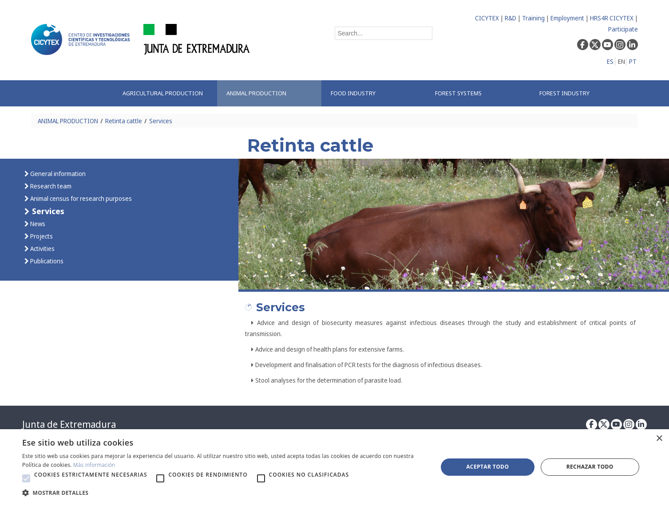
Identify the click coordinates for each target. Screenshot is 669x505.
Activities (42, 248)
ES (610, 61)
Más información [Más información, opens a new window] (94, 465)
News (37, 223)
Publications (46, 261)
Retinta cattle (123, 121)
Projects (41, 236)
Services (160, 121)
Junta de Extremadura (69, 424)
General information (57, 173)
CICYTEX (487, 18)
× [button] (659, 438)
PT (633, 61)
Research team (50, 186)
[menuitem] (165, 93)
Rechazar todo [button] (590, 466)
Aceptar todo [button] (487, 466)
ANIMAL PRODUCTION (68, 121)
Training (533, 18)
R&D (510, 18)
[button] (26, 478)
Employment (567, 18)
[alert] (334, 467)
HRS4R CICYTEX (611, 18)
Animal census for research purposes (80, 198)
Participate (623, 29)
